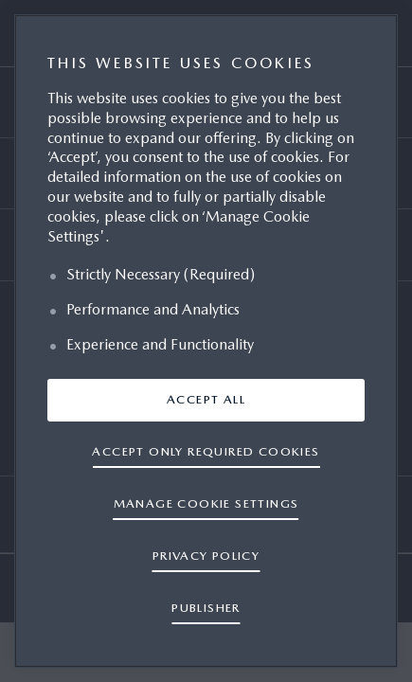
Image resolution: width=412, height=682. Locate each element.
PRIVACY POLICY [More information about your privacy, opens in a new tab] (206, 555)
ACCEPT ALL (206, 399)
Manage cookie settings (206, 503)
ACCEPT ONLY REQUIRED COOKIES (205, 451)
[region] (206, 341)
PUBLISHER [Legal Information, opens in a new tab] (206, 608)
